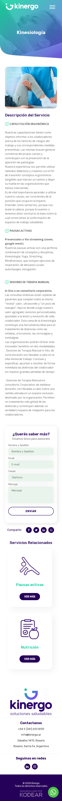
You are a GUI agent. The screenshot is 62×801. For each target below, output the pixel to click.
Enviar (31, 511)
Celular (12, 471)
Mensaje (13, 484)
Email (11, 458)
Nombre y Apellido (18, 445)
